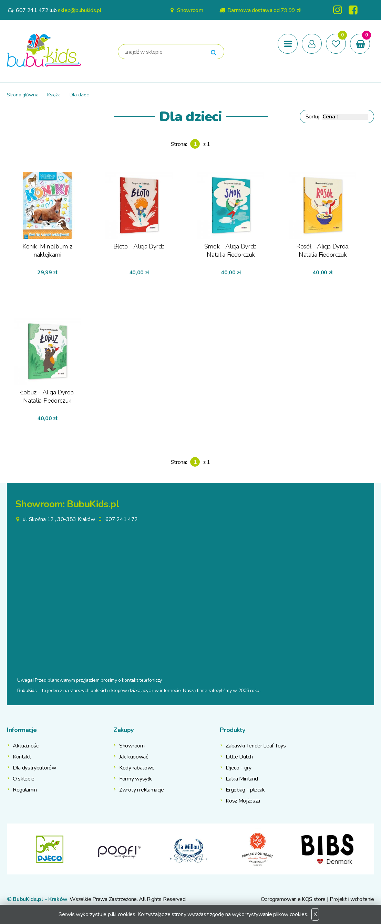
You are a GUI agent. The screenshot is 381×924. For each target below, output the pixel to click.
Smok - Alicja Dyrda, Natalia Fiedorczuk (231, 250)
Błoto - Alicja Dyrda (139, 246)
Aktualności (26, 746)
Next (368, 849)
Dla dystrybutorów (34, 768)
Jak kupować (133, 757)
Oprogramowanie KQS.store (293, 899)
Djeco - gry (238, 768)
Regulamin (25, 790)
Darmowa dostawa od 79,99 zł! (259, 10)
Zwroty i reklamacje (141, 790)
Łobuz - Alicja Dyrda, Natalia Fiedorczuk (47, 396)
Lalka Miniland (242, 779)
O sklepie (23, 779)
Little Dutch (239, 757)
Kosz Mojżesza (243, 801)
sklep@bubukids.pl (79, 10)
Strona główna (22, 95)
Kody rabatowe (137, 768)
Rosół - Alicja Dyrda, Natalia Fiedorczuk (322, 250)
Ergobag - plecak (245, 790)
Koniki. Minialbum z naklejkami (47, 250)
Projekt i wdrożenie (352, 899)
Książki (54, 95)
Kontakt (22, 757)
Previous (12, 849)
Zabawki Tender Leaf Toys (256, 746)
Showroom (185, 10)
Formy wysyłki (136, 779)
